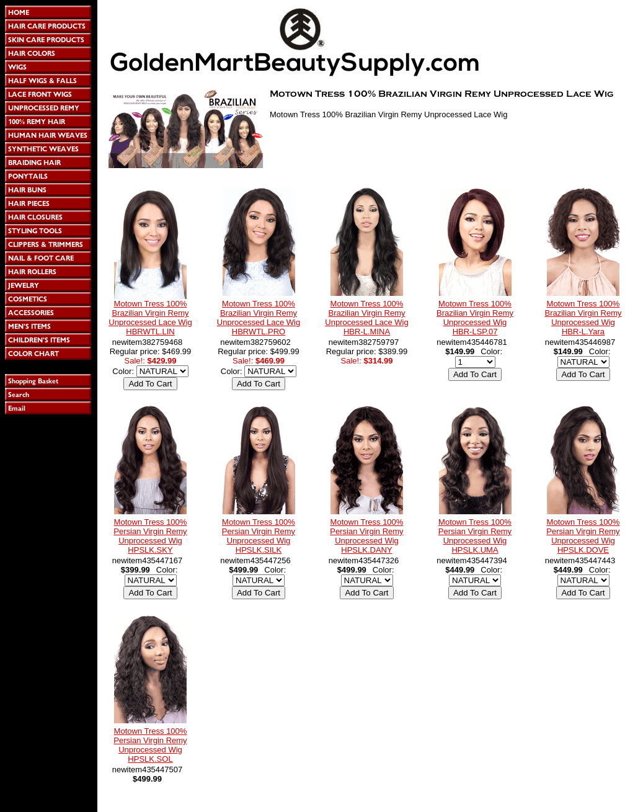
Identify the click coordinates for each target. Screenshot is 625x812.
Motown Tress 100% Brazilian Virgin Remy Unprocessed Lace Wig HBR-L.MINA (366, 317)
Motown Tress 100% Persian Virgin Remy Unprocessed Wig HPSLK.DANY (366, 536)
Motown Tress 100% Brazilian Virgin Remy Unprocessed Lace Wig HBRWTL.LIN (150, 317)
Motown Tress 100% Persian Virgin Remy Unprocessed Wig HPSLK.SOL (150, 745)
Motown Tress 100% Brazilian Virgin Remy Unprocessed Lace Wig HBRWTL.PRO (258, 317)
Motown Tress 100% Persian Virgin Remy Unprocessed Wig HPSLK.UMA (475, 536)
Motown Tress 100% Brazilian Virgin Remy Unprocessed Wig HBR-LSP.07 (475, 317)
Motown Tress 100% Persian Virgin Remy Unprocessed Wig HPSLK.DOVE (582, 536)
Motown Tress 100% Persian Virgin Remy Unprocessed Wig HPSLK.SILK (258, 536)
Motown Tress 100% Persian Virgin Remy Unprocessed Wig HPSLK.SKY (150, 536)
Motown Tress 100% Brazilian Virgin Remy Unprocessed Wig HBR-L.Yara (582, 317)
